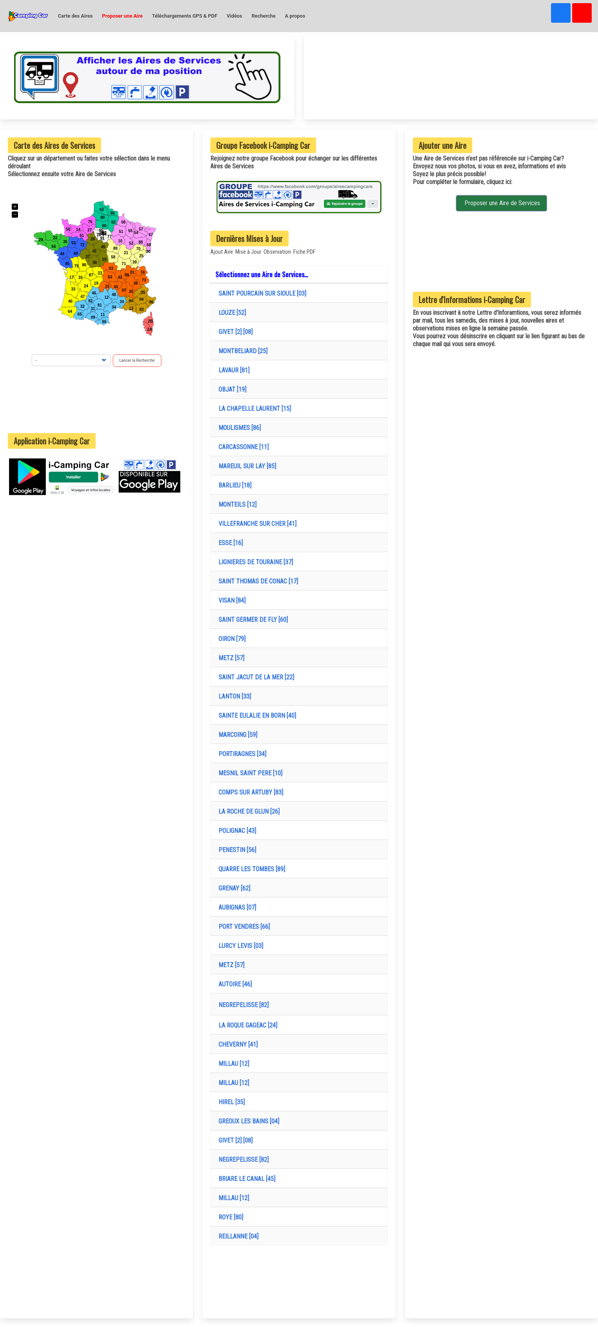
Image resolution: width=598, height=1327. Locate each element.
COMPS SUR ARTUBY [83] (249, 792)
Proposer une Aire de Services (501, 203)
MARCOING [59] (236, 734)
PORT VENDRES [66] (242, 926)
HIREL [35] (230, 1102)
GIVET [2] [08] (234, 332)
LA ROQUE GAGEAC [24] (246, 1025)
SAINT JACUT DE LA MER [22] (254, 677)
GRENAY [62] (232, 888)
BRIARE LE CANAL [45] (245, 1179)
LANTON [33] (233, 696)
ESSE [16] (229, 543)
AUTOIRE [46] (233, 984)
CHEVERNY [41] (236, 1044)
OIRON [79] (230, 639)
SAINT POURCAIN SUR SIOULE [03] (260, 293)
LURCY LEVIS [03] (239, 946)
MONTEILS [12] (236, 504)
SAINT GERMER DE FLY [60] (251, 619)
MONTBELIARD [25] (241, 351)
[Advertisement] (96, 399)
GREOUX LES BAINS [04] (247, 1121)
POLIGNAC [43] (235, 830)
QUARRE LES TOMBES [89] (250, 869)
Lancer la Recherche (137, 360)
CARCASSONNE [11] (242, 447)
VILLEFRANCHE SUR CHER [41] (255, 523)
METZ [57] (229, 658)
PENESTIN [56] (235, 850)
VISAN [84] (230, 600)
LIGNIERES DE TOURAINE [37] (254, 562)
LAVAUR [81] (232, 370)
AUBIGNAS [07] (235, 907)
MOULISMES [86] (238, 428)
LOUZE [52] (230, 312)
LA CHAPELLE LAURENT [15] (253, 408)
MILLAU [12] (232, 1063)
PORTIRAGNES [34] (240, 754)
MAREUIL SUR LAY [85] (245, 466)
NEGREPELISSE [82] (242, 1005)
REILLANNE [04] (236, 1236)
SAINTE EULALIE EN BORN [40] (255, 715)
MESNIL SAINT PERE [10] (248, 773)
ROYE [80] (229, 1217)
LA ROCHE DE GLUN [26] (247, 811)
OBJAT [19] (230, 389)
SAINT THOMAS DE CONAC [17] (256, 581)
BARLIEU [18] (233, 485)
